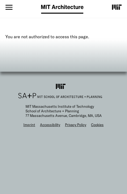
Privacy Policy (75, 125)
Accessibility (50, 125)
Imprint (29, 125)
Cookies (97, 125)
